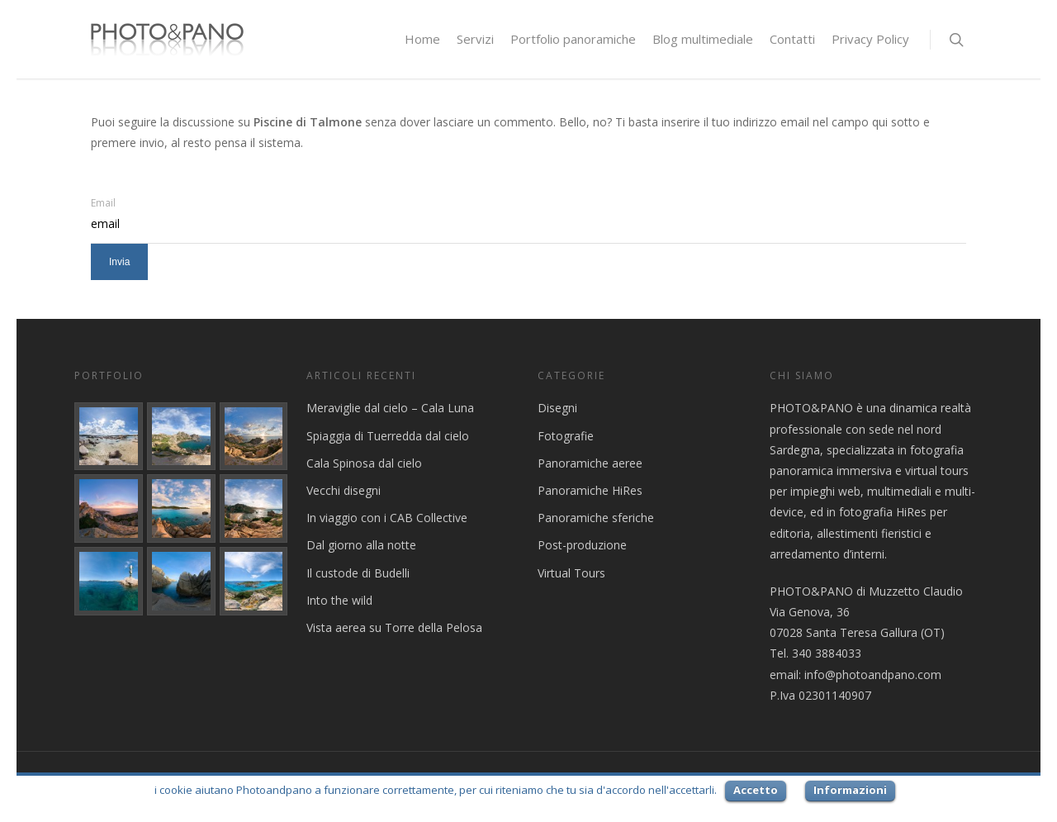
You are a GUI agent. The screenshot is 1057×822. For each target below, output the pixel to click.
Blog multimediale (702, 39)
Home (422, 39)
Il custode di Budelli (358, 573)
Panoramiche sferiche (596, 517)
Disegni (557, 408)
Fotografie (566, 436)
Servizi (475, 39)
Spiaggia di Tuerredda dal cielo (387, 436)
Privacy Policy (870, 39)
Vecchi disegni (343, 490)
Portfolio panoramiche (573, 39)
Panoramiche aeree (590, 463)
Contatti (792, 39)
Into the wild (339, 600)
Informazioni (850, 789)
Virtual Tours (571, 573)
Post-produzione (582, 545)
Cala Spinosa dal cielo (364, 463)
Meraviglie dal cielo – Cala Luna (390, 408)
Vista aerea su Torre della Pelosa (394, 627)
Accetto (755, 789)
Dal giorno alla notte (361, 545)
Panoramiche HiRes (590, 490)
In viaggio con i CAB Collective (386, 517)
